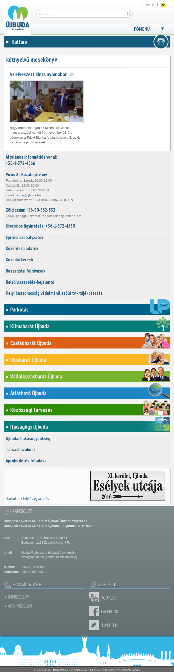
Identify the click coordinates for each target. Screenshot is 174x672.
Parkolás (19, 309)
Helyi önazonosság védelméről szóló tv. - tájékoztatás (54, 293)
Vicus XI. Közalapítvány (26, 174)
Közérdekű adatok (22, 248)
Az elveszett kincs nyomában (39, 74)
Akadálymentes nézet (163, 4)
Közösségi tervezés (31, 409)
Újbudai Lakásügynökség (28, 438)
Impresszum (19, 597)
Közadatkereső (19, 260)
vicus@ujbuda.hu (28, 195)
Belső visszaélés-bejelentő (30, 282)
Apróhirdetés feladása (26, 461)
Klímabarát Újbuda (30, 326)
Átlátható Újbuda (28, 393)
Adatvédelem (20, 606)
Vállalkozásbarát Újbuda (36, 376)
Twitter (95, 625)
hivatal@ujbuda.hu (34, 552)
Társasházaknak (21, 449)
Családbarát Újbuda (31, 342)
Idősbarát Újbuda (28, 359)
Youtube (95, 597)
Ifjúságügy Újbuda (29, 426)
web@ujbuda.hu (32, 557)
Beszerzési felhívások (25, 271)
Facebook (95, 611)
